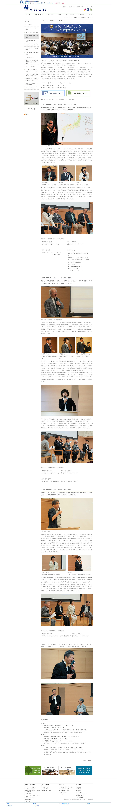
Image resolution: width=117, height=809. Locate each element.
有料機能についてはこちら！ (32, 1)
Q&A (34, 803)
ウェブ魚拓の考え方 (64, 803)
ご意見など (36, 805)
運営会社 (9, 805)
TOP (8, 803)
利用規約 (88, 803)
